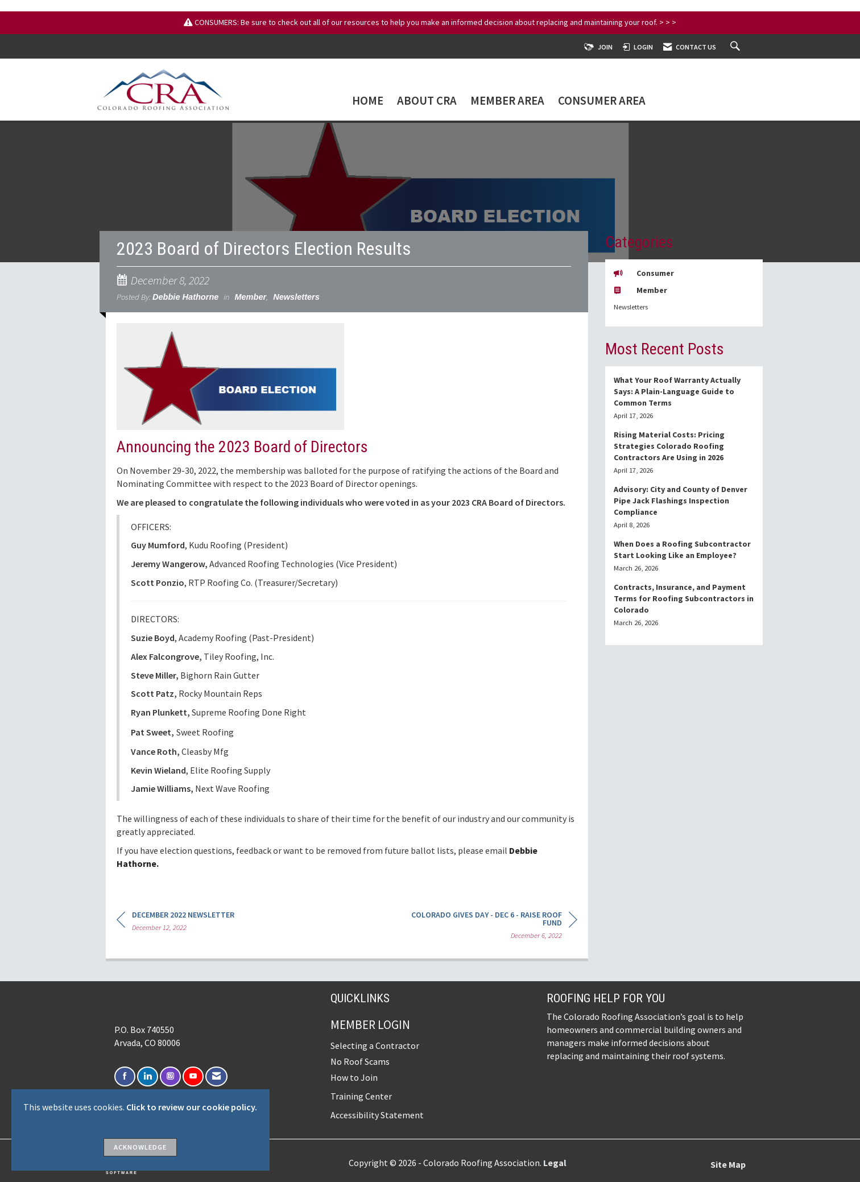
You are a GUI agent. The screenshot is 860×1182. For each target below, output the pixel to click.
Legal (555, 1162)
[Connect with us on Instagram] (170, 1076)
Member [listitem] (640, 290)
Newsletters (296, 296)
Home (367, 101)
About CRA (427, 101)
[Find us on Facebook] (124, 1076)
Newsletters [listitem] (631, 307)
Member (250, 296)
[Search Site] (736, 47)
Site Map (728, 1164)
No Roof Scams (360, 1061)
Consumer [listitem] (644, 273)
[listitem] (684, 398)
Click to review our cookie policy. (191, 1107)
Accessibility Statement (377, 1115)
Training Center (361, 1096)
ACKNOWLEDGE (140, 1147)
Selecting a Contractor (374, 1045)
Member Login (370, 1024)
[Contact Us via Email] (216, 1076)
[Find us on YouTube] (193, 1076)
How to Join (354, 1077)
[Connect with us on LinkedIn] (147, 1076)
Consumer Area (602, 101)
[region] (492, 927)
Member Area (507, 101)
